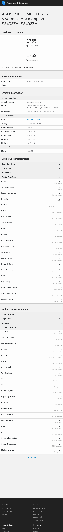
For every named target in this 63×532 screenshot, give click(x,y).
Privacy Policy (38, 517)
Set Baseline (31, 458)
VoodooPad (6, 514)
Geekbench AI (7, 511)
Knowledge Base (39, 508)
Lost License (37, 511)
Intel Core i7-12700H (34, 120)
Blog (3, 529)
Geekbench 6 (6, 508)
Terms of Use (38, 520)
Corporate (36, 529)
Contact (36, 514)
